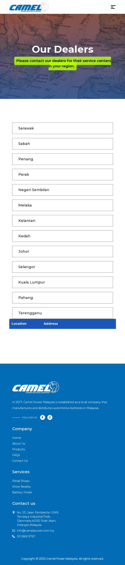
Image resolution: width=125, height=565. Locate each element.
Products (18, 449)
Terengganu (30, 313)
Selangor (26, 267)
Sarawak (26, 128)
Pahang (25, 298)
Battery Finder (22, 492)
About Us (18, 443)
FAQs (16, 455)
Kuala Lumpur (31, 282)
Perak (23, 174)
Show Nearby (21, 486)
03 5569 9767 (26, 536)
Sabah (24, 144)
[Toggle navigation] (51, 8)
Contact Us (20, 461)
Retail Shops (20, 481)
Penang (25, 159)
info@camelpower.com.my (35, 530)
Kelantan (26, 221)
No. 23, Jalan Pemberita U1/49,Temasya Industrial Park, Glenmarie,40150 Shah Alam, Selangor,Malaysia (38, 519)
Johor (23, 251)
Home (16, 438)
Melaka (25, 205)
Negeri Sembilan (33, 190)
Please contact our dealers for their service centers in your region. (63, 63)
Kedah (24, 236)
